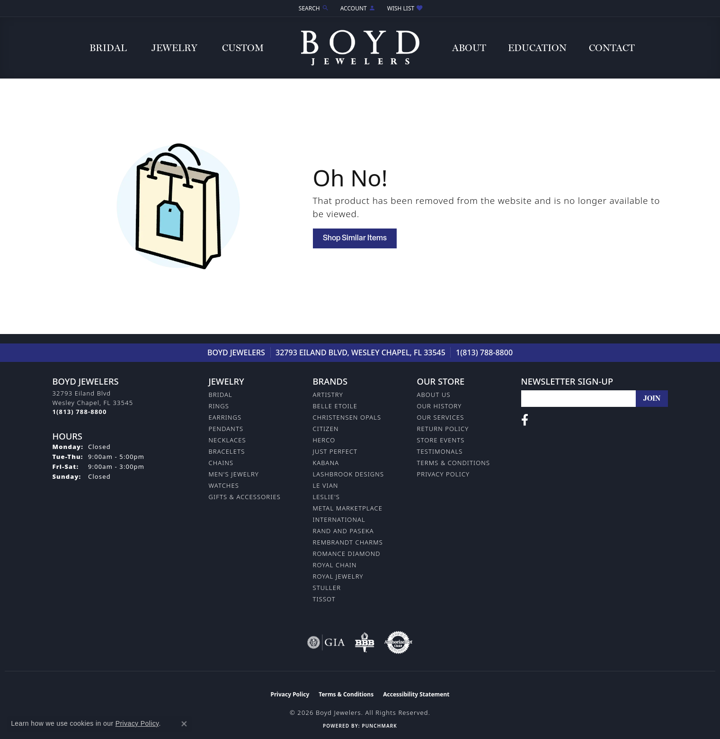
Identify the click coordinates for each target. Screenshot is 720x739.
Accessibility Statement (416, 694)
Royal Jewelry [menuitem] (338, 576)
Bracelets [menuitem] (227, 451)
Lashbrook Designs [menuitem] (348, 474)
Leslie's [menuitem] (326, 497)
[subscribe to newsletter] (652, 398)
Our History (439, 406)
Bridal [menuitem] (220, 394)
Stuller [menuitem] (327, 587)
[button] (313, 8)
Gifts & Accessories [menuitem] (245, 497)
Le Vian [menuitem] (325, 485)
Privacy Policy (443, 474)
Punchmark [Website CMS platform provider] (379, 725)
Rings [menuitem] (219, 406)
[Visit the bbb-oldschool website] (364, 642)
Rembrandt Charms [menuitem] (348, 542)
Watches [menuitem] (224, 485)
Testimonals (440, 451)
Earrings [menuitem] (225, 417)
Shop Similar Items (355, 238)
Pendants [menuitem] (226, 428)
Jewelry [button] (174, 47)
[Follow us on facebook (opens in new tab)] (524, 420)
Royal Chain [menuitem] (335, 565)
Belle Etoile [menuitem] (335, 406)
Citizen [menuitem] (326, 428)
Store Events (441, 440)
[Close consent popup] (184, 724)
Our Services (440, 417)
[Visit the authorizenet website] (398, 642)
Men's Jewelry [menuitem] (234, 474)
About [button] (469, 47)
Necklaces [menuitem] (227, 440)
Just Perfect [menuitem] (335, 451)
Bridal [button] (108, 47)
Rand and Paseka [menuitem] (343, 531)
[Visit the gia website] (326, 642)
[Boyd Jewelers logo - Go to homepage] (360, 47)
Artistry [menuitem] (328, 394)
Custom (243, 47)
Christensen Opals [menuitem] (347, 417)
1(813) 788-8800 (484, 352)
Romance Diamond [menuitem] (347, 553)
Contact (612, 47)
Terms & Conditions (453, 462)
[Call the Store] (80, 411)
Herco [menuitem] (324, 440)
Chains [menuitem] (221, 462)
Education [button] (537, 47)
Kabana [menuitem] (326, 462)
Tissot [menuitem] (324, 599)
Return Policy (443, 428)
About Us (434, 394)
